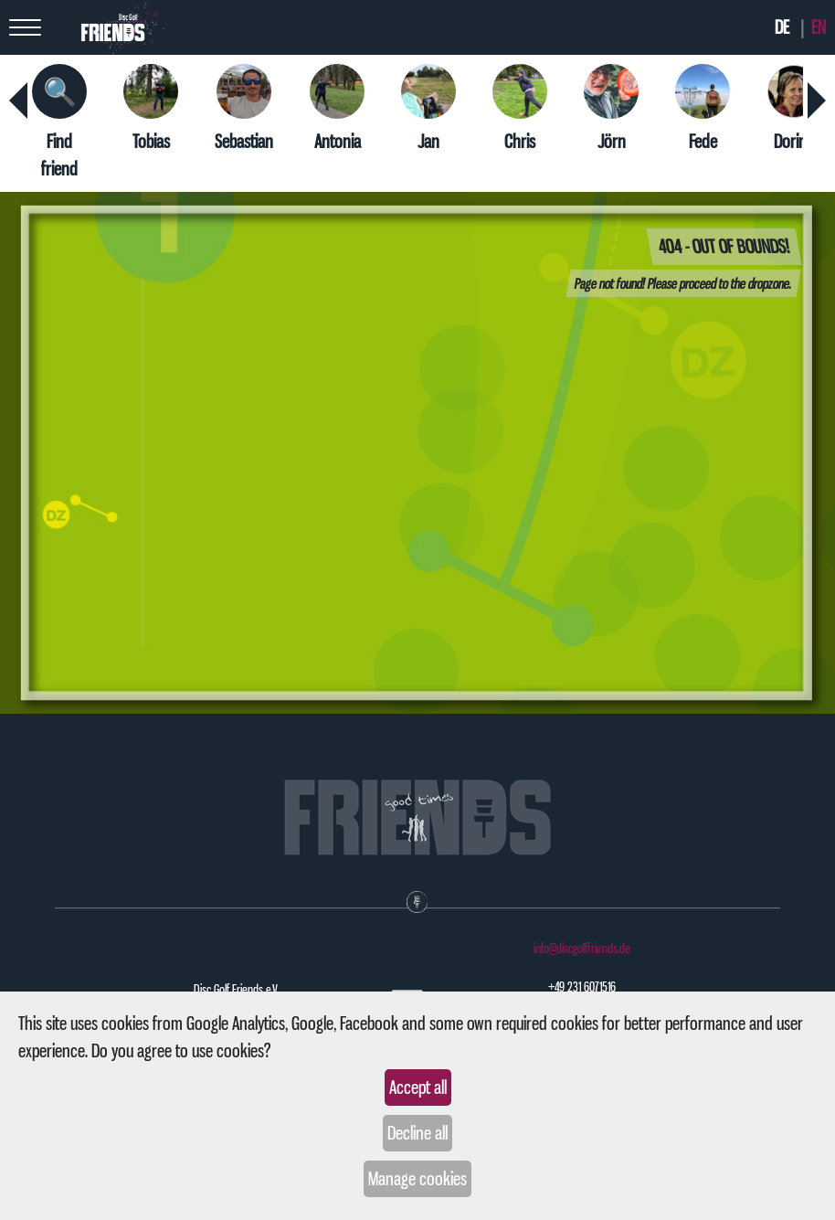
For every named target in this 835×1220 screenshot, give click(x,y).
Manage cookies (417, 1179)
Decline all (417, 1133)
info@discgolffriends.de (582, 948)
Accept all (418, 1087)
